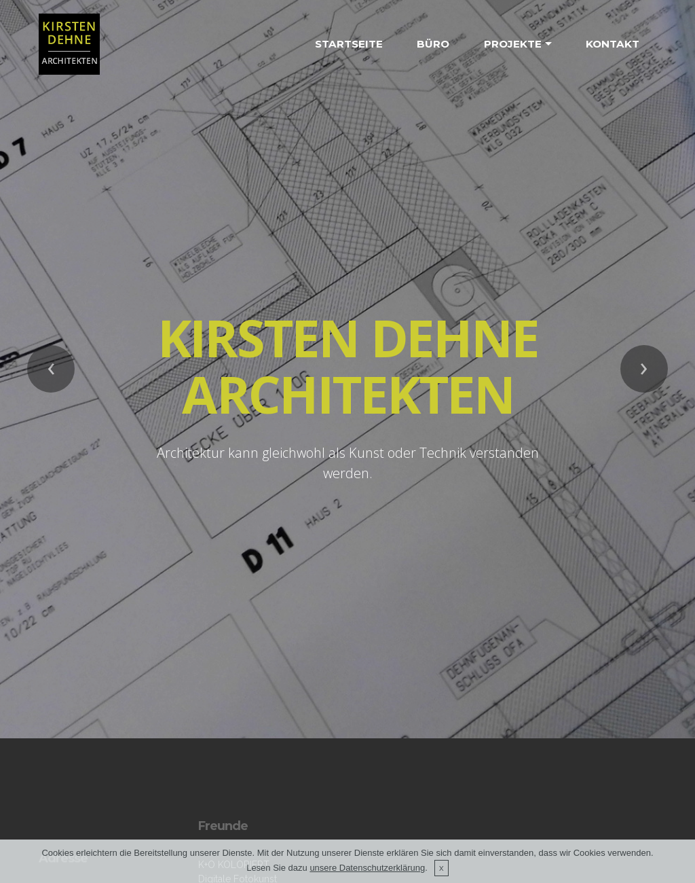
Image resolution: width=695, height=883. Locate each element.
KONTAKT (612, 43)
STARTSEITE (349, 43)
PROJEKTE (513, 43)
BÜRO (433, 43)
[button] (51, 348)
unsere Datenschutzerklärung (367, 868)
